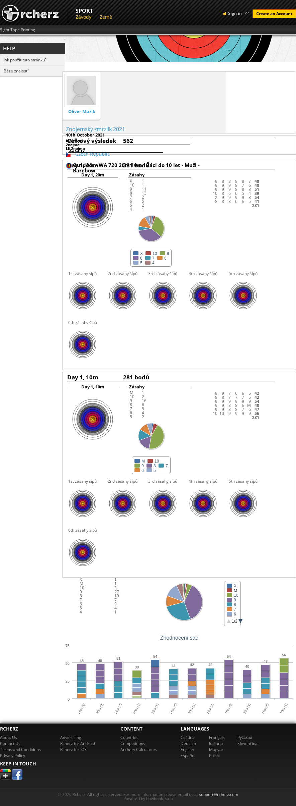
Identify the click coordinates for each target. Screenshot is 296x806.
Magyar (216, 749)
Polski (214, 755)
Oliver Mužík (81, 111)
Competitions (132, 743)
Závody (83, 17)
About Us (8, 737)
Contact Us (10, 743)
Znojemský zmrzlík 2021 (95, 129)
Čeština (188, 737)
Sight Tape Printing (17, 30)
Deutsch (188, 743)
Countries (129, 737)
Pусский (244, 737)
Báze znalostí (16, 71)
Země (106, 17)
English (187, 749)
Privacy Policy (12, 755)
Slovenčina (247, 743)
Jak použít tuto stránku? (25, 60)
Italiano (216, 743)
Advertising (70, 737)
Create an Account (274, 13)
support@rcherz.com (218, 794)
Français (217, 737)
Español (188, 755)
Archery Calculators (138, 749)
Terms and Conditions (20, 749)
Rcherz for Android (77, 743)
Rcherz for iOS (73, 749)
